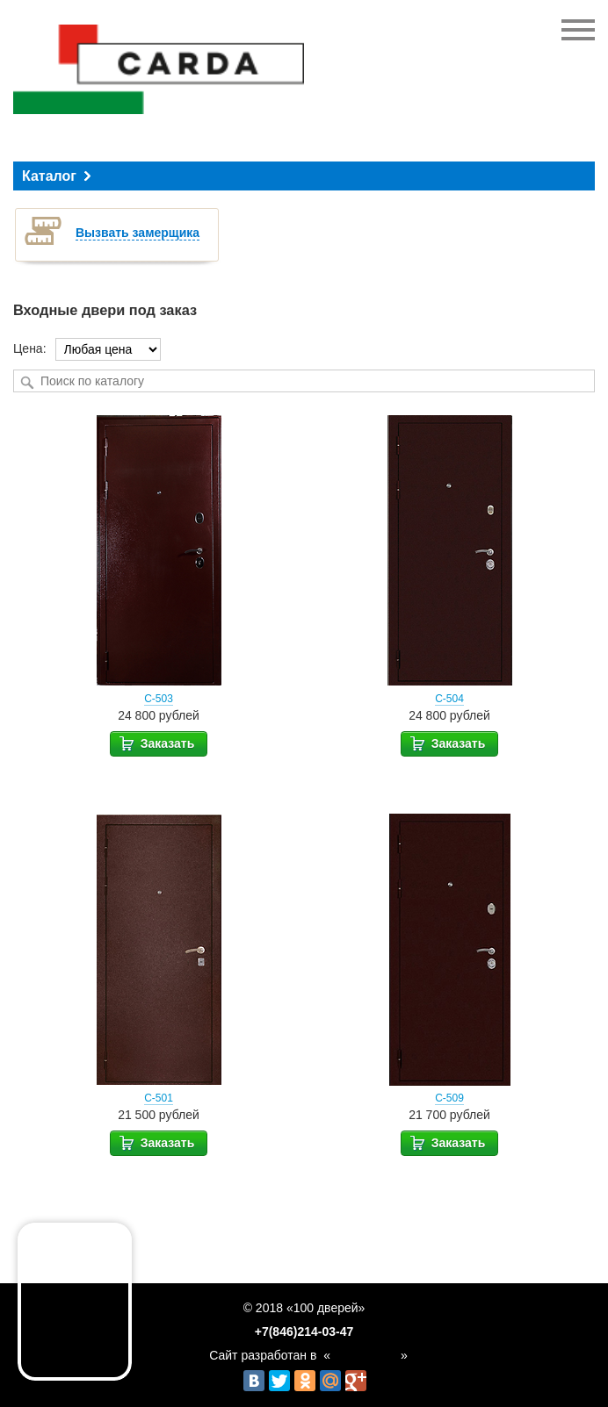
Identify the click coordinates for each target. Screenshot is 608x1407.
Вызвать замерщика (137, 233)
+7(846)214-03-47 (304, 1332)
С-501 (158, 1098)
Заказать (156, 742)
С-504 (449, 699)
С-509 (449, 1098)
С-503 (158, 699)
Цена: (30, 348)
